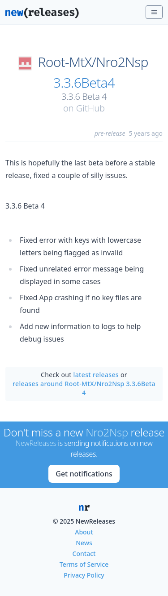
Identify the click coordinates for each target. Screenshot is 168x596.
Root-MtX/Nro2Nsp (93, 62)
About (84, 532)
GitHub (90, 108)
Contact (84, 553)
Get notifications (84, 474)
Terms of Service (84, 564)
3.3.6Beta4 (84, 82)
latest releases (96, 374)
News (84, 542)
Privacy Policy (84, 575)
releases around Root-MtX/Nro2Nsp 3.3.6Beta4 (84, 388)
